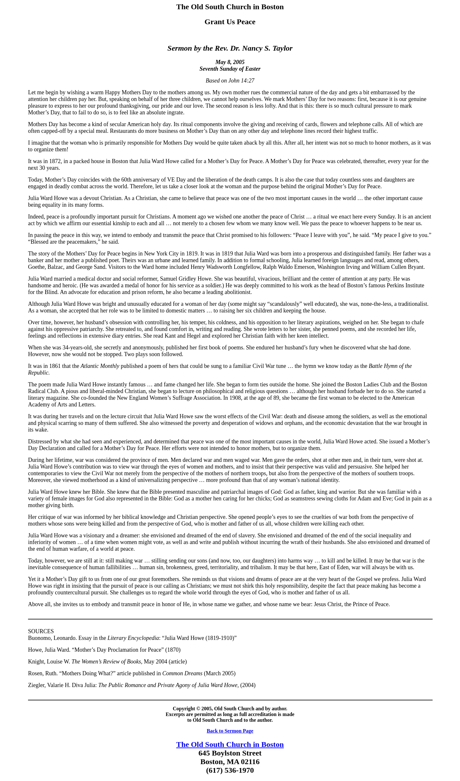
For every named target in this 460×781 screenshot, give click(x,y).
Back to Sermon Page (230, 731)
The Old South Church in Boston (230, 744)
